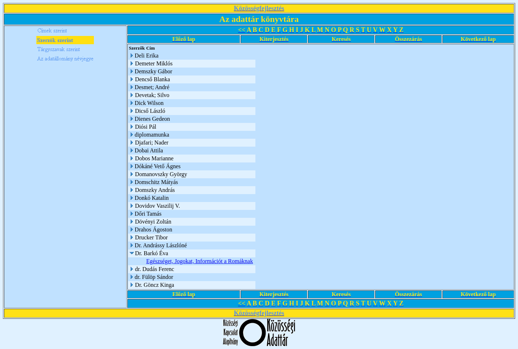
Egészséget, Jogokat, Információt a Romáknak (199, 261)
